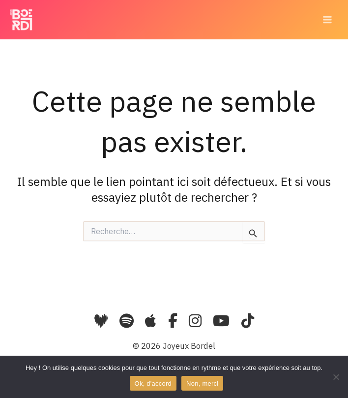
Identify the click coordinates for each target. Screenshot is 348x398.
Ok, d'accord (153, 383)
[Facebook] (174, 320)
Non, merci (202, 383)
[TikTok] (247, 320)
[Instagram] (197, 320)
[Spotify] (126, 320)
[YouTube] (223, 320)
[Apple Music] (152, 320)
